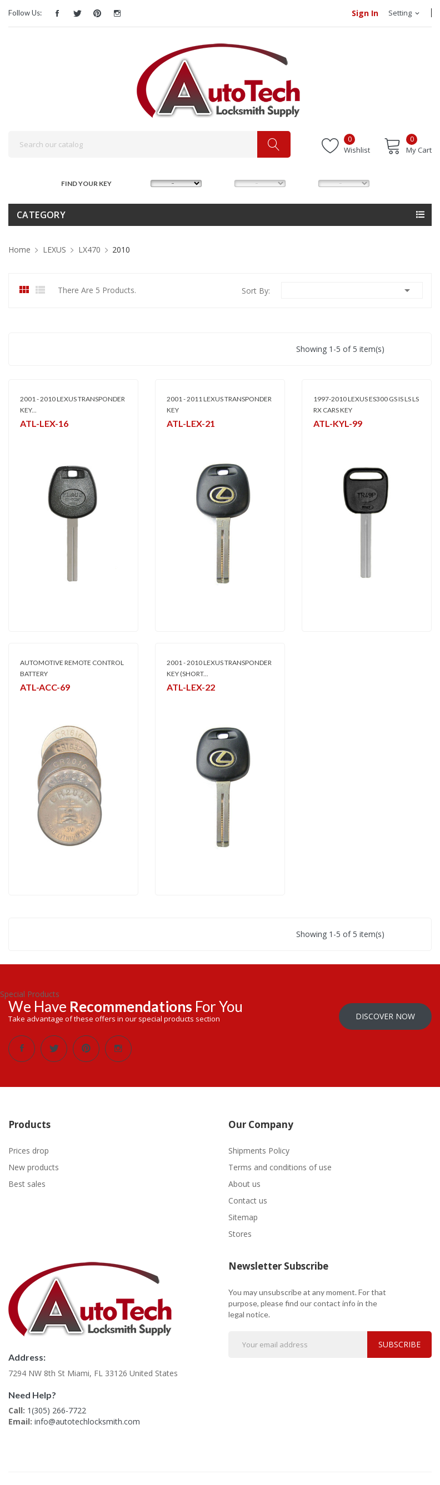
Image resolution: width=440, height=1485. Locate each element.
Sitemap (243, 1213)
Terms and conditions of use (280, 1163)
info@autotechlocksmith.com (87, 1417)
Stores (240, 1230)
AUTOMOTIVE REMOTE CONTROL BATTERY (72, 668)
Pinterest (97, 13)
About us (244, 1180)
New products (33, 1163)
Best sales (27, 1180)
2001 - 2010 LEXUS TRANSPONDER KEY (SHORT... (219, 668)
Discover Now (385, 1012)
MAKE (140, 182)
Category (41, 215)
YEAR (306, 182)
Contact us (247, 1196)
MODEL (223, 182)
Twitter (77, 13)
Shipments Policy (258, 1146)
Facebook (57, 13)
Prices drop (28, 1146)
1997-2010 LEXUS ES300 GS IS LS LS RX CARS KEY (366, 404)
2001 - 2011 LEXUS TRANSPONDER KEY (219, 404)
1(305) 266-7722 (56, 1406)
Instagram (117, 13)
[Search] (149, 144)
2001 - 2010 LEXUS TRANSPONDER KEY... (72, 404)
